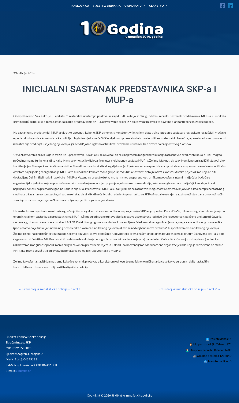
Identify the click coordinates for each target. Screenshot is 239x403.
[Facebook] (222, 6)
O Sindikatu (135, 5)
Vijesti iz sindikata (107, 5)
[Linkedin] (230, 6)
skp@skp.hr (23, 370)
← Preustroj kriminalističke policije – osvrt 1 (49, 289)
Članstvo (158, 5)
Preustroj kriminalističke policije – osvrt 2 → (189, 289)
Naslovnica (80, 5)
